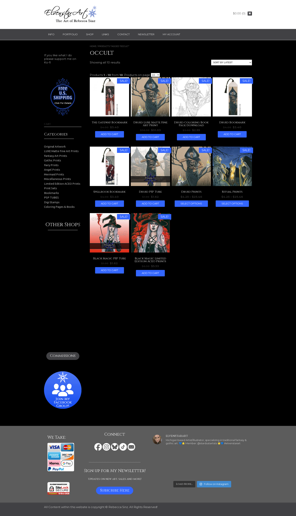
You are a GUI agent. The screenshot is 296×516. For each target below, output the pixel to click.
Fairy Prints (51, 165)
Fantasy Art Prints (55, 155)
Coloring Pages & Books (59, 206)
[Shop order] (231, 62)
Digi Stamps (52, 202)
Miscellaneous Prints (57, 179)
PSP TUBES (51, 197)
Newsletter (146, 34)
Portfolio (70, 34)
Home (93, 46)
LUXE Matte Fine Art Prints (61, 151)
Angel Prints (52, 169)
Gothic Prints (52, 160)
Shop (90, 34)
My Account (171, 34)
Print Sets (50, 188)
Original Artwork (55, 146)
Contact (123, 34)
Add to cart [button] (109, 134)
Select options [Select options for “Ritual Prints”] (232, 203)
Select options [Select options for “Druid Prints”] (191, 203)
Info (51, 34)
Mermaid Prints (54, 174)
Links (105, 34)
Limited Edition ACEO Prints (62, 183)
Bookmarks (51, 193)
